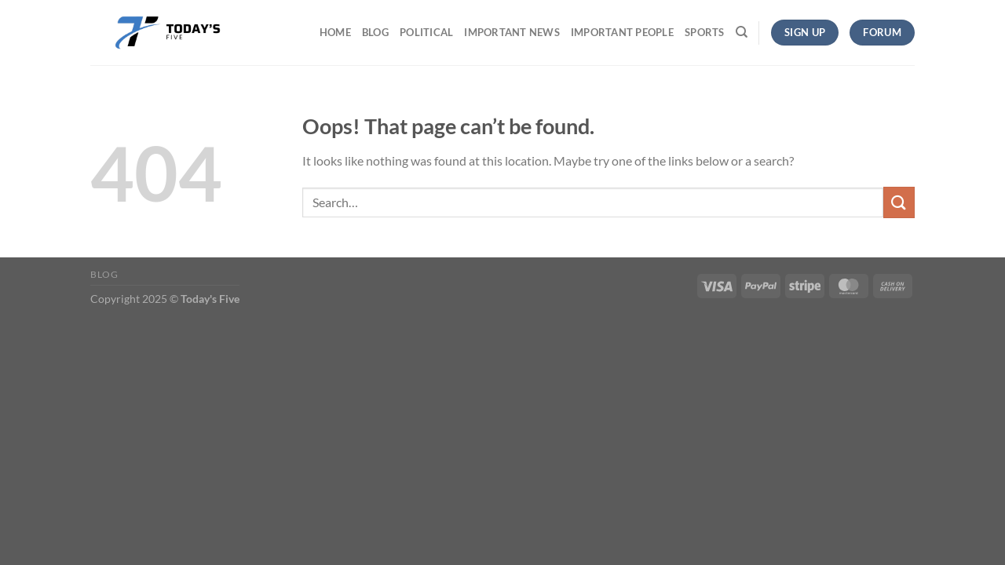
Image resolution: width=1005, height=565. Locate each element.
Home (335, 32)
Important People (622, 32)
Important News (512, 32)
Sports (705, 32)
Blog (375, 32)
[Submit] (899, 202)
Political (426, 32)
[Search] (741, 32)
